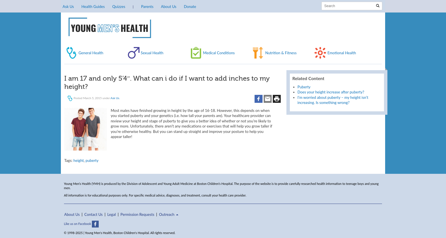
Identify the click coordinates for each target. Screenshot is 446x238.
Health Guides (93, 6)
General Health (91, 53)
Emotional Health (341, 53)
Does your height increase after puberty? (331, 92)
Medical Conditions (219, 53)
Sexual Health (152, 53)
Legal (111, 214)
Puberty (304, 87)
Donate (190, 6)
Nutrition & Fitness (280, 53)
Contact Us (93, 214)
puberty (92, 160)
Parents (147, 6)
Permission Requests (137, 214)
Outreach (168, 214)
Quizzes (118, 6)
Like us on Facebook (81, 224)
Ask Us (68, 6)
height (78, 160)
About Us (168, 6)
